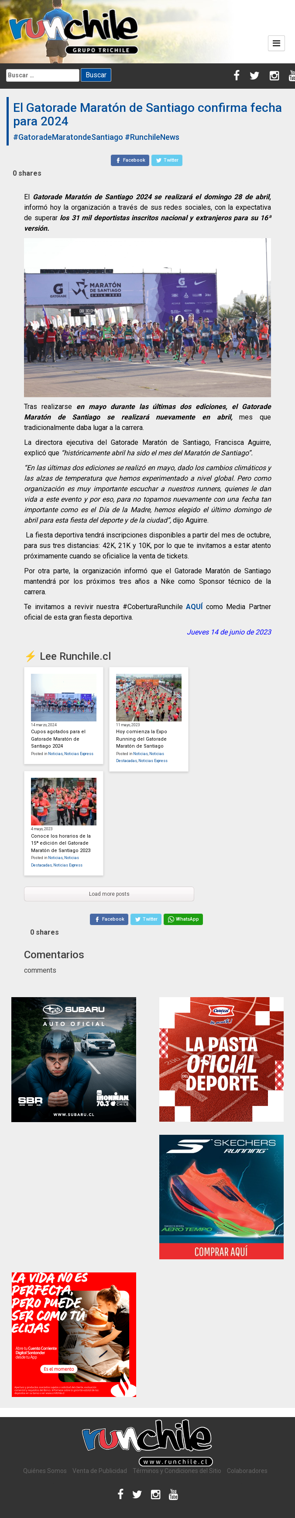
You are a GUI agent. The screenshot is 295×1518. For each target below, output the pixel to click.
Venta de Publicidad (99, 1470)
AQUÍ (194, 607)
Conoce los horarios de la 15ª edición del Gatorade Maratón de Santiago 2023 (61, 843)
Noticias (55, 754)
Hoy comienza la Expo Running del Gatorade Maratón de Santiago (141, 739)
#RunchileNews (152, 137)
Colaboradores (247, 1470)
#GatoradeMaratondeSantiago (68, 137)
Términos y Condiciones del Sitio (177, 1470)
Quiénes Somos (45, 1470)
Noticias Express (78, 754)
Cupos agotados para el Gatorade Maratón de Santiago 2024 (58, 739)
